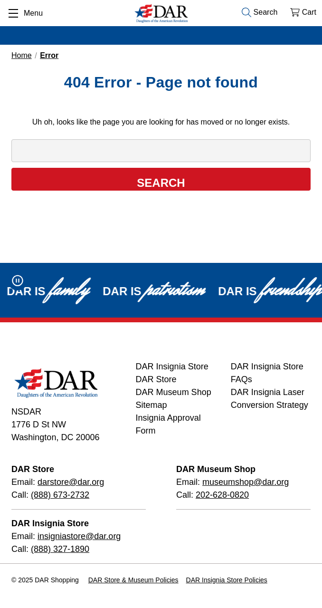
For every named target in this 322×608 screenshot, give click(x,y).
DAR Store (156, 379)
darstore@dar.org (71, 482)
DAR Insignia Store (172, 366)
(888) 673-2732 (60, 495)
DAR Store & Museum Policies (133, 580)
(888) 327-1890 (60, 549)
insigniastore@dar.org (79, 536)
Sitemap (151, 405)
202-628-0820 (222, 495)
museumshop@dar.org (245, 482)
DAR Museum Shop (173, 392)
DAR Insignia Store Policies (226, 580)
